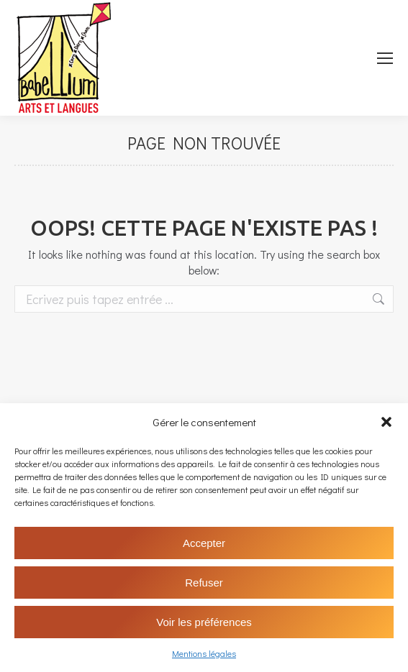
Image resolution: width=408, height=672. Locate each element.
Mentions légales (204, 653)
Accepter (204, 543)
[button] (386, 422)
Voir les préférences (204, 622)
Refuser (204, 582)
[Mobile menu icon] (385, 58)
